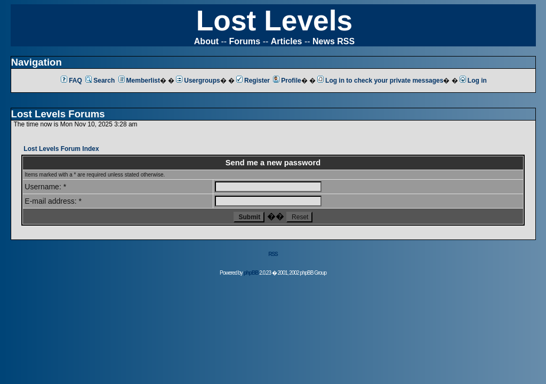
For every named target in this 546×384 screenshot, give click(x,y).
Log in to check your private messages (380, 80)
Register (253, 80)
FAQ (71, 80)
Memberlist (139, 80)
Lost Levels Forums (58, 113)
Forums (245, 41)
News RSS (333, 41)
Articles (286, 41)
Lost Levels (274, 20)
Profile (287, 80)
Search (100, 80)
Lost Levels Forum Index (61, 149)
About (206, 41)
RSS (273, 254)
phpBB (251, 273)
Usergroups (198, 80)
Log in (473, 80)
